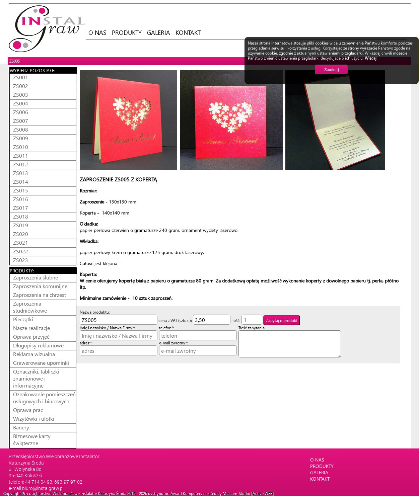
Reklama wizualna (34, 353)
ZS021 (20, 242)
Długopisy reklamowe (38, 345)
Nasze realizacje (31, 327)
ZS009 (20, 138)
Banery (21, 427)
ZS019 (20, 225)
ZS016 (20, 198)
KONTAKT (188, 32)
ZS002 (20, 85)
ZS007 (20, 120)
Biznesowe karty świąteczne (32, 439)
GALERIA (158, 32)
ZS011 (20, 155)
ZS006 (20, 111)
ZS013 (20, 172)
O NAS (97, 32)
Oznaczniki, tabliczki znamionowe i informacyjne (36, 378)
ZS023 (20, 259)
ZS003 (20, 94)
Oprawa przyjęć (31, 336)
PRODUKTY (127, 32)
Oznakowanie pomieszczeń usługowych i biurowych (44, 398)
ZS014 (20, 181)
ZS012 (20, 164)
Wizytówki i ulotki (33, 418)
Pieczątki (23, 319)
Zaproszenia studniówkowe (30, 307)
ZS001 (20, 77)
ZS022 (20, 251)
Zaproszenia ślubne (35, 277)
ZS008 (20, 129)
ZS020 (20, 233)
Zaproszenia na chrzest (39, 294)
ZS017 (20, 207)
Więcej (370, 58)
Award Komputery (186, 493)
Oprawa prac (28, 409)
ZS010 (20, 146)
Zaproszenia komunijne (40, 286)
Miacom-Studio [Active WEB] (248, 493)
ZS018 (20, 216)
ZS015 (20, 190)
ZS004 (20, 103)
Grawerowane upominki (41, 362)
